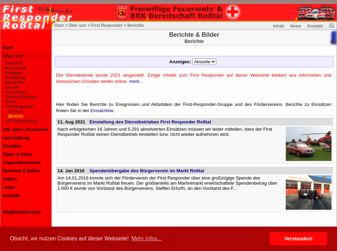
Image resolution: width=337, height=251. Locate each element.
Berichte (15, 116)
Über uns (13, 55)
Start (8, 47)
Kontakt (11, 195)
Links (9, 187)
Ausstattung (16, 137)
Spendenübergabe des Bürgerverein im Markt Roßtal (146, 170)
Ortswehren (15, 92)
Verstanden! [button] (298, 238)
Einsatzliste (101, 110)
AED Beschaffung (21, 121)
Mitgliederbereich (22, 212)
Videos (10, 179)
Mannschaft (15, 68)
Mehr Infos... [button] (146, 238)
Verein (11, 101)
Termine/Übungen (21, 97)
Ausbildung (15, 77)
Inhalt (278, 26)
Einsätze (12, 146)
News (295, 26)
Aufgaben (13, 72)
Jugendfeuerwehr (22, 162)
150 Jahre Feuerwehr (25, 129)
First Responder (19, 106)
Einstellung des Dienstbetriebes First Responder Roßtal (150, 121)
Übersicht (13, 63)
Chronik (12, 87)
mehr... (136, 81)
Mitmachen (15, 82)
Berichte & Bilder (21, 170)
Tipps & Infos (17, 154)
